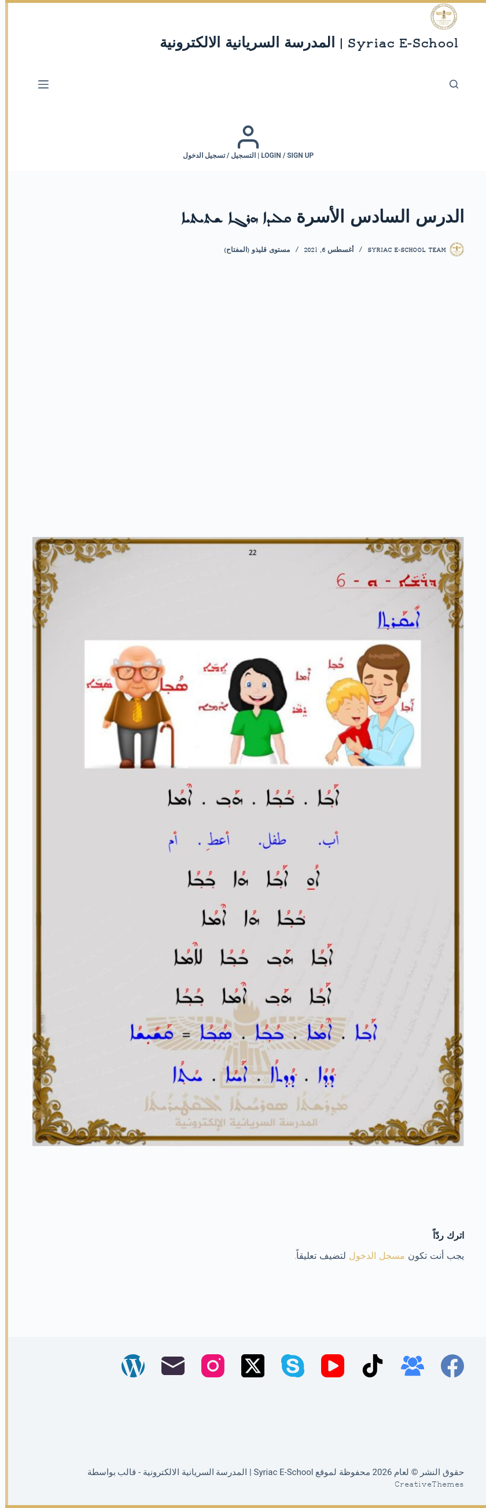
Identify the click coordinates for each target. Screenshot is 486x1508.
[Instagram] (207, 1365)
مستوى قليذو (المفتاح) (252, 250)
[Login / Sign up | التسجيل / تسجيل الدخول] (243, 142)
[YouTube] (327, 1365)
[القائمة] (38, 84)
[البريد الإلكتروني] (167, 1365)
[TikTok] (367, 1365)
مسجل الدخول (372, 1257)
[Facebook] (447, 1365)
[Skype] (287, 1365)
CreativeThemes (424, 1485)
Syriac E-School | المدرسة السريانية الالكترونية (303, 44)
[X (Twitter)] (247, 1365)
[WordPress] (127, 1365)
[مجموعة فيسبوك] (407, 1365)
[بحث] (448, 84)
